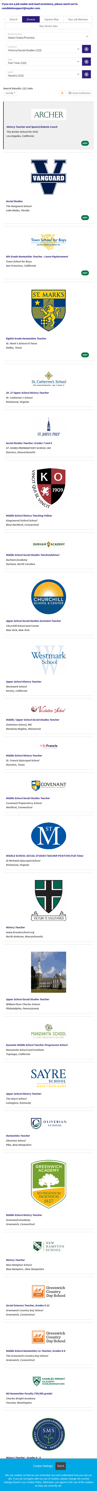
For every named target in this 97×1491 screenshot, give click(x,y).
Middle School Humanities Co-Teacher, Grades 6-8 (35, 1351)
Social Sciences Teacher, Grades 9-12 (27, 1305)
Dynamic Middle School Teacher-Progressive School (37, 1045)
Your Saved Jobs (48, 26)
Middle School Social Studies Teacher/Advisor (33, 555)
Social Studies (14, 201)
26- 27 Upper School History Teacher (27, 392)
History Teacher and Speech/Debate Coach (32, 126)
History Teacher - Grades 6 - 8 (23, 1457)
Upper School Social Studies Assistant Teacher (33, 621)
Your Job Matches (78, 19)
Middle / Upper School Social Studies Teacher (32, 719)
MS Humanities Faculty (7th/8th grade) (29, 1393)
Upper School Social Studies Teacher (27, 999)
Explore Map (52, 19)
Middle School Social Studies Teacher (28, 798)
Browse (31, 19)
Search (13, 19)
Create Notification (80, 93)
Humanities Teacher (18, 1135)
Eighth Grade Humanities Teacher (26, 338)
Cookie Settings (43, 1465)
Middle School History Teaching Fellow (29, 515)
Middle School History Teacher (24, 755)
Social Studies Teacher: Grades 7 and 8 (29, 443)
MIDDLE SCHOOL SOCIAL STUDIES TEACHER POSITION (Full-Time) (44, 855)
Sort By (9, 93)
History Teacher (15, 927)
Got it (60, 1465)
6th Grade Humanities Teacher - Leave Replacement (37, 256)
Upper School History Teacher (23, 681)
